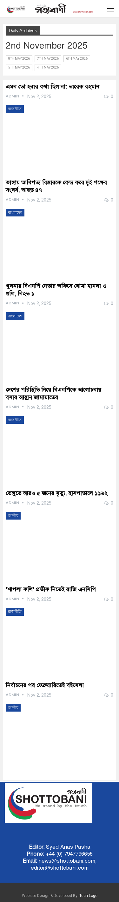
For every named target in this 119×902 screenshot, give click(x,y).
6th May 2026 (77, 58)
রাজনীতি (15, 109)
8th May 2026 (19, 58)
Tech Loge (88, 895)
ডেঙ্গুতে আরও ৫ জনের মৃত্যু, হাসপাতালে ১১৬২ (57, 493)
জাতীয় (13, 516)
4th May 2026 (48, 67)
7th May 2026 (48, 58)
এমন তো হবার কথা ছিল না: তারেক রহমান (52, 86)
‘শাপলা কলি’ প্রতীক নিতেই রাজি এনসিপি (51, 589)
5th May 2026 (19, 67)
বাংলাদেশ (15, 212)
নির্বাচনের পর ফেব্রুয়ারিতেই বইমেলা (45, 685)
